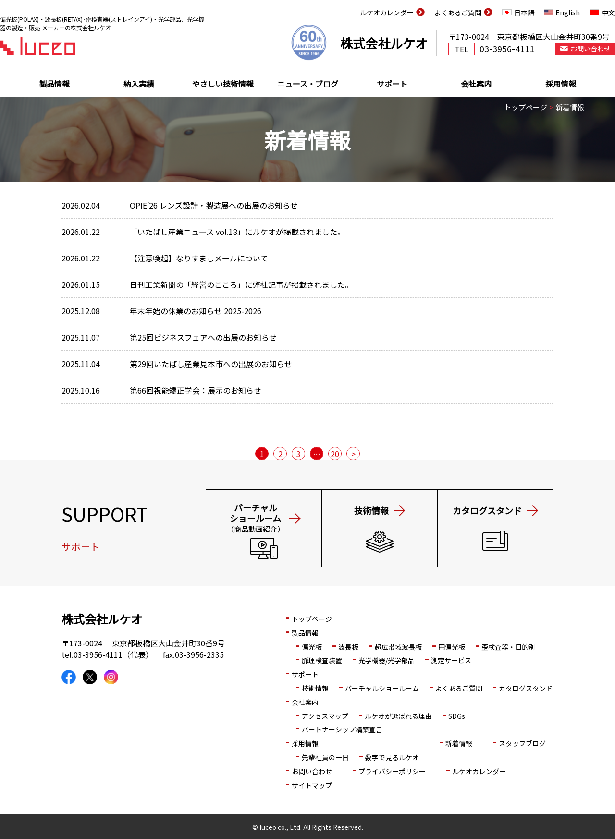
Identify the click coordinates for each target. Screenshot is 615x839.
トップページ (525, 107)
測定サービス (451, 660)
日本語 (524, 12)
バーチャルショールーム (382, 688)
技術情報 (315, 688)
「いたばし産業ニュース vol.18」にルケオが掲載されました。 (237, 231)
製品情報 (54, 83)
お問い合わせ (312, 771)
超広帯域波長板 (398, 647)
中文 (608, 12)
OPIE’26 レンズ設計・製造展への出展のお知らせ (214, 205)
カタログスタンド (526, 688)
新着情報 (569, 107)
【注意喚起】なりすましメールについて (199, 258)
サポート (392, 83)
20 (335, 453)
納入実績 (138, 83)
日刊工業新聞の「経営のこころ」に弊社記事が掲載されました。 (241, 284)
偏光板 (312, 647)
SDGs (456, 716)
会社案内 (476, 83)
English (567, 12)
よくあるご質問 (457, 12)
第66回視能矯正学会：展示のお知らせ (195, 390)
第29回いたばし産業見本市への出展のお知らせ (211, 364)
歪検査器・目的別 (508, 647)
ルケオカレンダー (387, 12)
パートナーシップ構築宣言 (342, 729)
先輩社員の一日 (325, 757)
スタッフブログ (522, 743)
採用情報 (560, 83)
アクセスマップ (325, 716)
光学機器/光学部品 (386, 660)
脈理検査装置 (322, 660)
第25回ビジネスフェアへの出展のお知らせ (203, 337)
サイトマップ (312, 785)
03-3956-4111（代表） (113, 654)
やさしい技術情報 (223, 83)
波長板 (348, 647)
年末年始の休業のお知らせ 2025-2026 (195, 311)
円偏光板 (451, 647)
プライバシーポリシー (392, 771)
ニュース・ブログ (307, 83)
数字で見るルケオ (392, 757)
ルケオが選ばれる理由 (398, 716)
